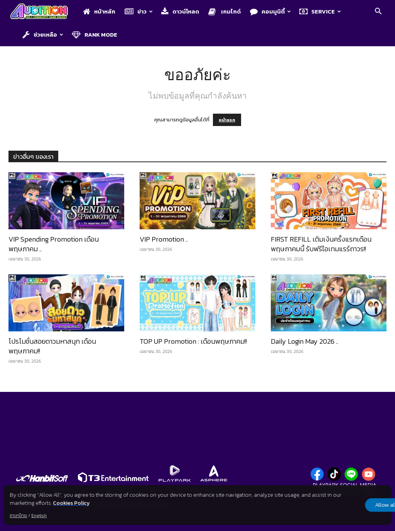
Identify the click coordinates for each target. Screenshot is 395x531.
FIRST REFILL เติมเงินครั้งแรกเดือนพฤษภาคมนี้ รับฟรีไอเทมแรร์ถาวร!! (321, 244)
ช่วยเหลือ (42, 34)
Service (320, 11)
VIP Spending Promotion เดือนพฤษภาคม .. (53, 244)
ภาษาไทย (18, 515)
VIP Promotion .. (164, 239)
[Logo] (43, 12)
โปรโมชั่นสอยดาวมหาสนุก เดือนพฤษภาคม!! (52, 346)
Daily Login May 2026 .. (304, 341)
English (39, 515)
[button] (378, 12)
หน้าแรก (227, 120)
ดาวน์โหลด (180, 11)
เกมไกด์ (224, 11)
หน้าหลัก (99, 11)
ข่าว (139, 11)
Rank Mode (94, 34)
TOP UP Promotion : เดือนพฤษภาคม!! (193, 341)
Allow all (350, 504)
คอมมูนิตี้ (270, 11)
